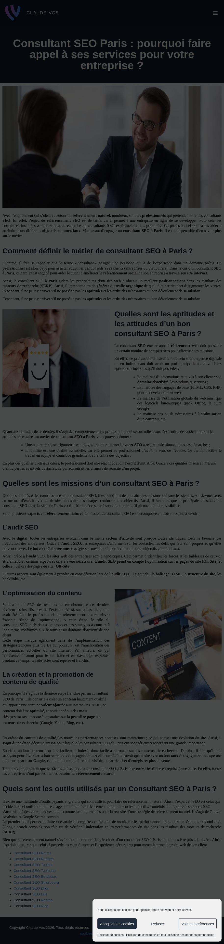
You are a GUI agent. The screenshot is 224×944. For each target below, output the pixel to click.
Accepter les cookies (117, 924)
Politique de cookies (110, 935)
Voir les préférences (197, 924)
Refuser (157, 924)
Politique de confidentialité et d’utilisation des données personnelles (170, 935)
